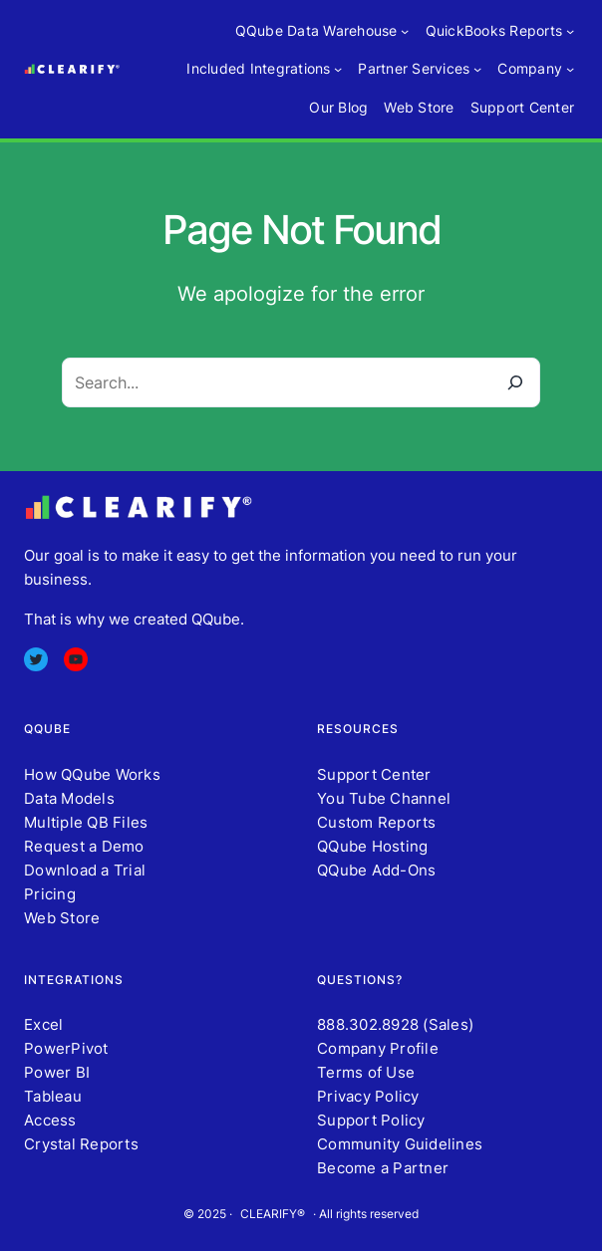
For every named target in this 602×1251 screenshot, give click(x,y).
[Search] (515, 382)
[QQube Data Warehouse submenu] (405, 31)
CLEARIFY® (272, 1213)
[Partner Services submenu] (477, 69)
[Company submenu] (570, 69)
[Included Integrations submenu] (338, 69)
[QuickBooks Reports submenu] (570, 31)
